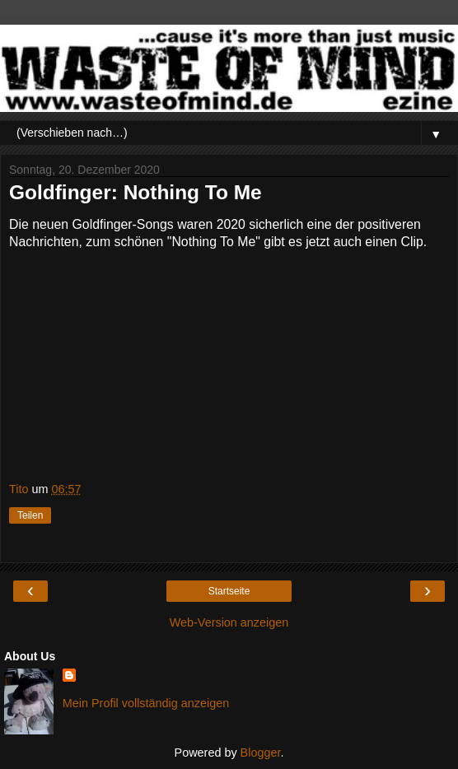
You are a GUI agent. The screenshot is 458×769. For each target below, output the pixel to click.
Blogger (261, 752)
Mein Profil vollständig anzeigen (146, 703)
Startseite (229, 591)
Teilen (30, 515)
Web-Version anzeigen (229, 622)
